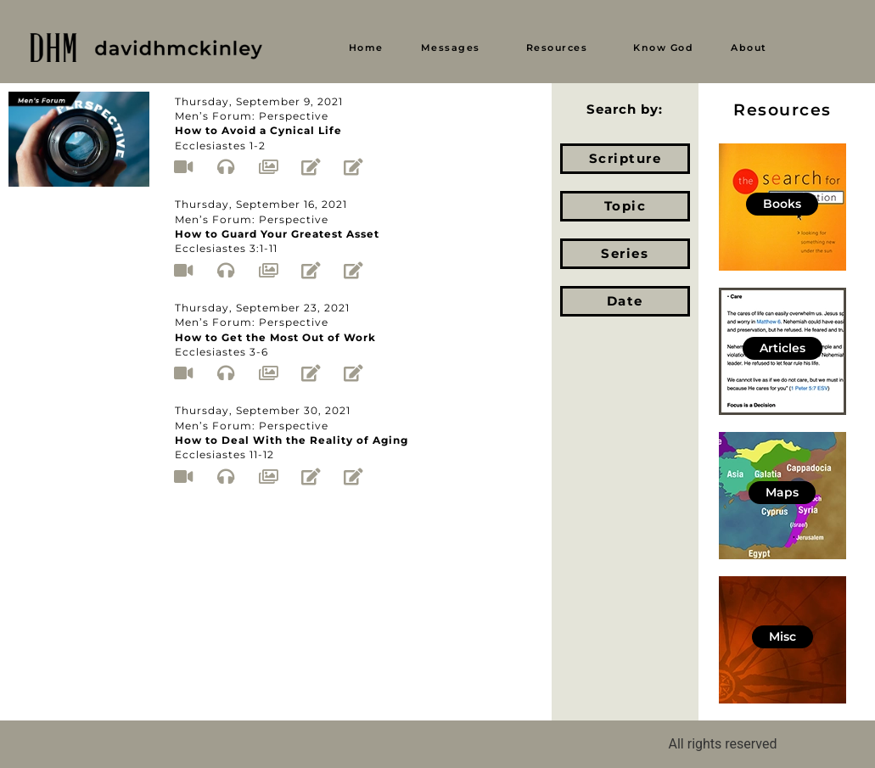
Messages (450, 47)
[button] (455, 48)
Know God (663, 47)
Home (366, 47)
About (749, 47)
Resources (557, 47)
